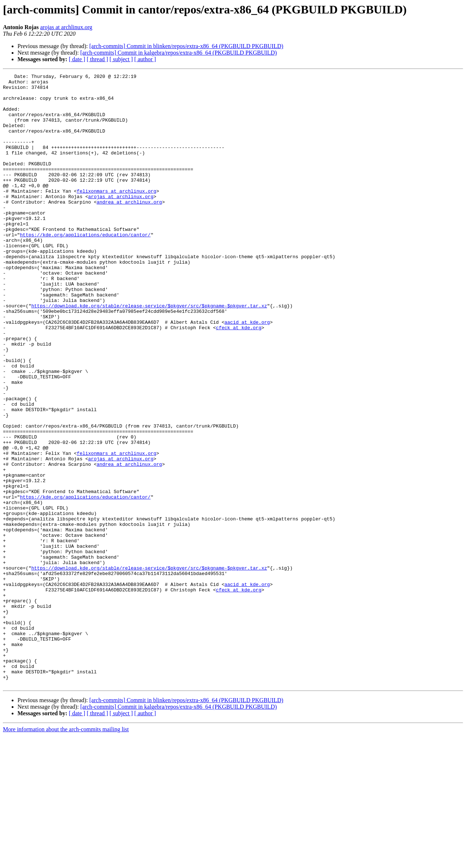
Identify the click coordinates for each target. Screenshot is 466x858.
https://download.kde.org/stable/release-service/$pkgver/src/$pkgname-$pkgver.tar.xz (149, 352)
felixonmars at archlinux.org (116, 215)
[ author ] (145, 59)
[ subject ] (121, 59)
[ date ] (77, 59)
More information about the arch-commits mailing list (66, 852)
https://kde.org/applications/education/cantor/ (85, 267)
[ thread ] (97, 59)
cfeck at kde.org (238, 378)
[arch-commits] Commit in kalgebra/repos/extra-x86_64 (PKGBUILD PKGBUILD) (178, 53)
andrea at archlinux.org (129, 228)
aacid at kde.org (247, 372)
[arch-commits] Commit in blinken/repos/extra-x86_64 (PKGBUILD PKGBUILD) (186, 46)
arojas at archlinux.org (66, 27)
